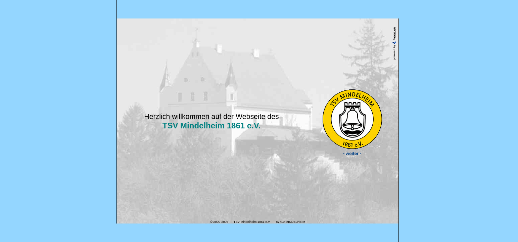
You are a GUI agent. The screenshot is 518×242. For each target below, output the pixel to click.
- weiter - (352, 151)
